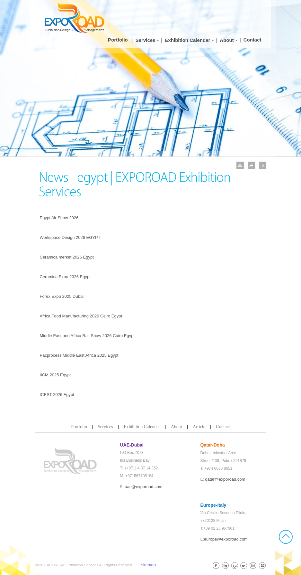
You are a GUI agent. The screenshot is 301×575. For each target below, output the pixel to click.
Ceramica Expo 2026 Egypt (65, 276)
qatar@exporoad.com (225, 479)
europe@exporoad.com (226, 539)
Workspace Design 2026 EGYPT (70, 237)
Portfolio (79, 426)
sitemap (148, 564)
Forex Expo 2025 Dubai (62, 296)
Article (199, 426)
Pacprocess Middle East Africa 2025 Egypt (79, 355)
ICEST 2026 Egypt (57, 394)
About (176, 426)
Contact (223, 426)
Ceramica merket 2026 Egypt (67, 257)
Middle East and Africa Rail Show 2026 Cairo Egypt (87, 335)
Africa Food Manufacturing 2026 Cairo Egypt (81, 316)
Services (105, 426)
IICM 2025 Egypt (55, 374)
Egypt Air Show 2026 (59, 217)
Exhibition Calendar (142, 426)
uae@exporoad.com (143, 486)
